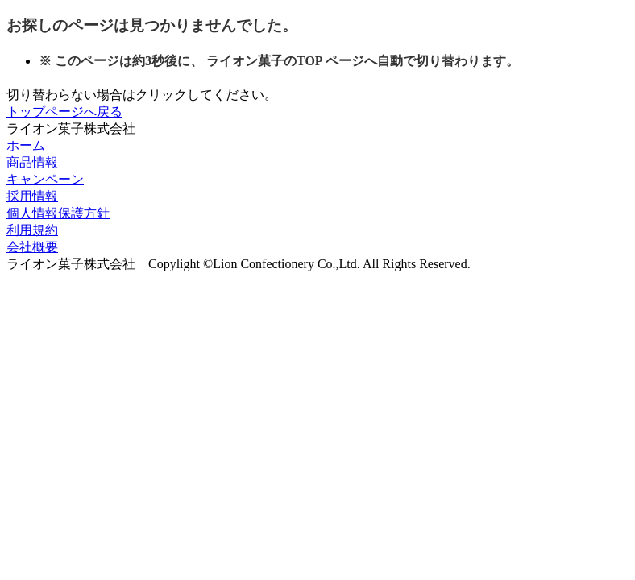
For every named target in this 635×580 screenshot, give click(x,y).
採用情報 (32, 196)
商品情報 (32, 162)
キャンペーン (45, 179)
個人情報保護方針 (58, 213)
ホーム (25, 145)
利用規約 (32, 230)
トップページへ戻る (64, 111)
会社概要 (32, 247)
